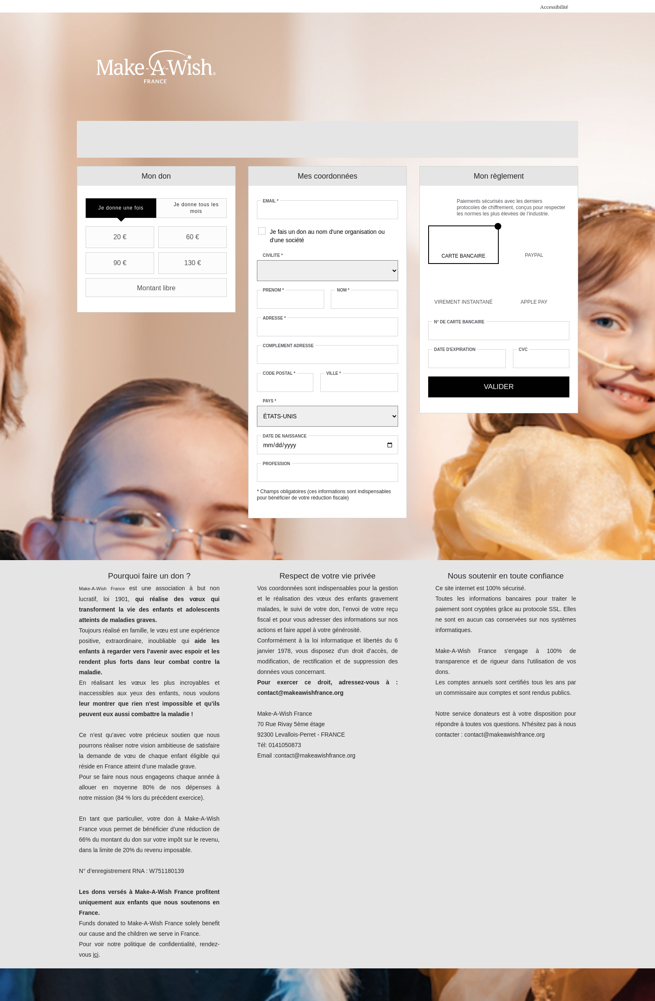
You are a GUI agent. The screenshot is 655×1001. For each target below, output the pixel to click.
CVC (523, 349)
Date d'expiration (454, 349)
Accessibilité (554, 7)
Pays (269, 401)
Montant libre (131, 288)
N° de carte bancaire (459, 322)
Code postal (279, 373)
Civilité (273, 255)
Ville (333, 373)
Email (271, 201)
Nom (343, 290)
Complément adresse (288, 345)
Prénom (273, 290)
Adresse (274, 318)
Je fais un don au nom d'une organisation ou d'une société (327, 235)
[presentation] (121, 208)
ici (95, 954)
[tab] (121, 208)
